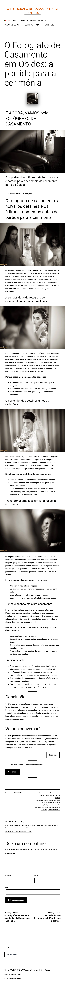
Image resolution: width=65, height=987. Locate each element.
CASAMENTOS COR (35, 20)
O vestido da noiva (54, 810)
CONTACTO (49, 25)
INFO (37, 25)
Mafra (53, 795)
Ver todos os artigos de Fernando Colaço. (18, 831)
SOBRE (22, 20)
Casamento (12, 772)
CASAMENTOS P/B (11, 25)
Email (36, 876)
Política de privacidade (12, 974)
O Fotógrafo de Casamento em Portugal (27, 970)
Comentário (10, 854)
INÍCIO (14, 20)
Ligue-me (53, 755)
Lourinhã (48, 795)
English (29, 194)
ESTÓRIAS (29, 25)
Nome (8, 876)
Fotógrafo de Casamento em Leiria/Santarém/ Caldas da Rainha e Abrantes (47, 807)
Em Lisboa (53, 793)
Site (6, 887)
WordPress (17, 978)
